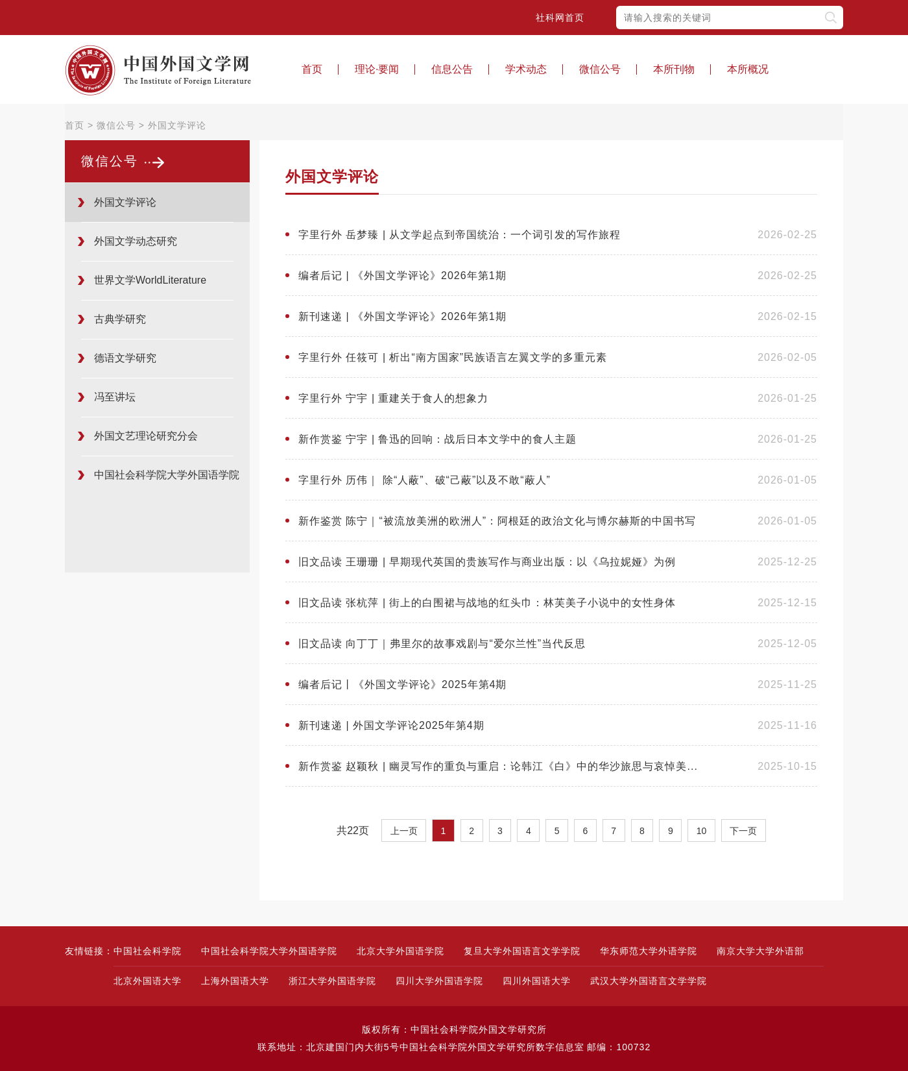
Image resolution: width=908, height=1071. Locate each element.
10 (702, 831)
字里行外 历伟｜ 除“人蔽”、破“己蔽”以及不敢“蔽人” (424, 480)
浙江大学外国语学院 (332, 981)
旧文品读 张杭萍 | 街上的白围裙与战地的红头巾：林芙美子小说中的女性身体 (487, 602)
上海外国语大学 (235, 981)
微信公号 (600, 69)
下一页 (743, 831)
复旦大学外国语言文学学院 (522, 951)
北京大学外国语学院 (400, 951)
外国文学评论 (177, 125)
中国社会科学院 (148, 951)
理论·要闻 (377, 69)
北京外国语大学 (148, 981)
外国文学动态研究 (135, 241)
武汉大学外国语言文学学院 (648, 981)
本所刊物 (674, 69)
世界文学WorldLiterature (150, 280)
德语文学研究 (125, 357)
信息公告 (452, 69)
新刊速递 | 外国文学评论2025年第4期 (391, 725)
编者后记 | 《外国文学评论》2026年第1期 (402, 275)
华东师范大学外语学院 (648, 951)
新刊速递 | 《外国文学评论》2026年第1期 (402, 316)
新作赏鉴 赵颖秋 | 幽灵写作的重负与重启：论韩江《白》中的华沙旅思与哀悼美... (498, 766)
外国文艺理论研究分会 (146, 435)
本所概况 (748, 69)
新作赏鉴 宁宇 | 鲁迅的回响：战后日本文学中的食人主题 (437, 439)
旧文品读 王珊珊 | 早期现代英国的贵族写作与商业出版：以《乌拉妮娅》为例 (487, 561)
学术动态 (526, 69)
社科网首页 (560, 17)
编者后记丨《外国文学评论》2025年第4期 (402, 684)
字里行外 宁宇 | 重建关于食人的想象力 (393, 398)
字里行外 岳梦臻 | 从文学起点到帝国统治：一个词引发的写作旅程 (459, 234)
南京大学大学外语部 (760, 951)
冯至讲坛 (115, 396)
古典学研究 (120, 319)
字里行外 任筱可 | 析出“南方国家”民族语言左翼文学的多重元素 (452, 357)
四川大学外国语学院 (439, 981)
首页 (312, 69)
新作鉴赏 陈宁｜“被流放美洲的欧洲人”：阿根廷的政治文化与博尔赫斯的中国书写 (497, 520)
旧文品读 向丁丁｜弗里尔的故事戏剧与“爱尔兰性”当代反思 (442, 643)
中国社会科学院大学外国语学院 (269, 951)
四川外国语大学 (537, 981)
